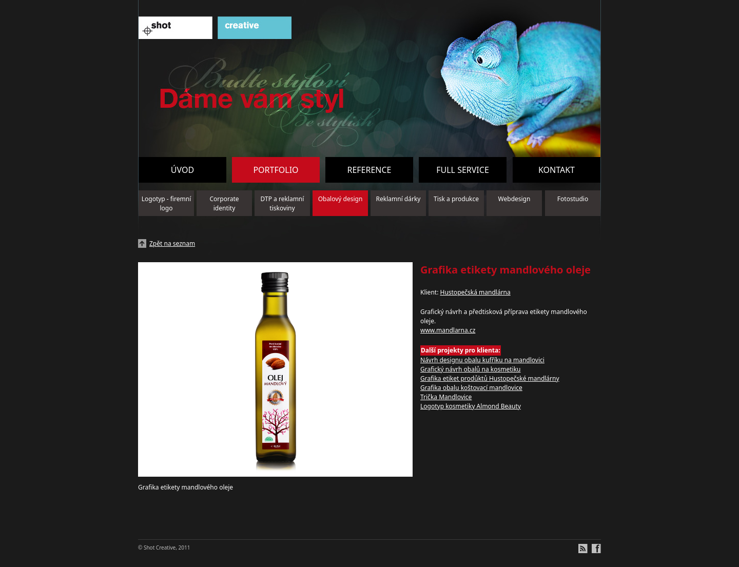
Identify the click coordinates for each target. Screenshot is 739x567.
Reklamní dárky (398, 198)
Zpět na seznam (172, 243)
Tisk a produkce (456, 198)
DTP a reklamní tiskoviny (282, 203)
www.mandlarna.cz (447, 330)
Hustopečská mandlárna (475, 292)
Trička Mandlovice (446, 397)
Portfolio (275, 169)
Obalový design (340, 198)
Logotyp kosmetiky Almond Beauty (470, 406)
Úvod (182, 169)
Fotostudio (572, 198)
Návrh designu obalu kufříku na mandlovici (482, 360)
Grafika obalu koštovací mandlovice (471, 387)
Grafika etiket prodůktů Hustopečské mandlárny (489, 378)
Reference (369, 169)
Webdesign (514, 198)
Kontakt (556, 169)
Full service (462, 169)
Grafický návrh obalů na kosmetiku (470, 369)
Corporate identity (224, 203)
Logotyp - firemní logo (166, 203)
